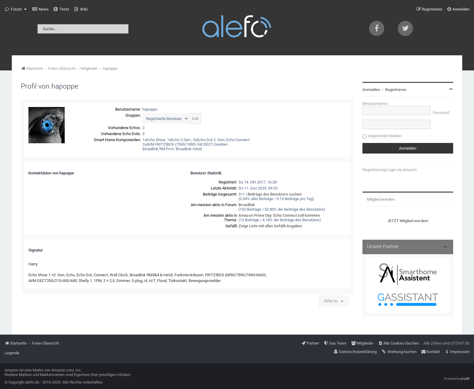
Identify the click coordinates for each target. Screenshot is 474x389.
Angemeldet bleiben (385, 136)
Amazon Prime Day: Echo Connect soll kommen (279, 215)
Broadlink (247, 205)
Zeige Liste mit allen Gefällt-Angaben (270, 226)
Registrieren (395, 89)
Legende (12, 353)
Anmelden (371, 89)
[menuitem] (40, 9)
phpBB (464, 378)
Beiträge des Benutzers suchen (275, 194)
